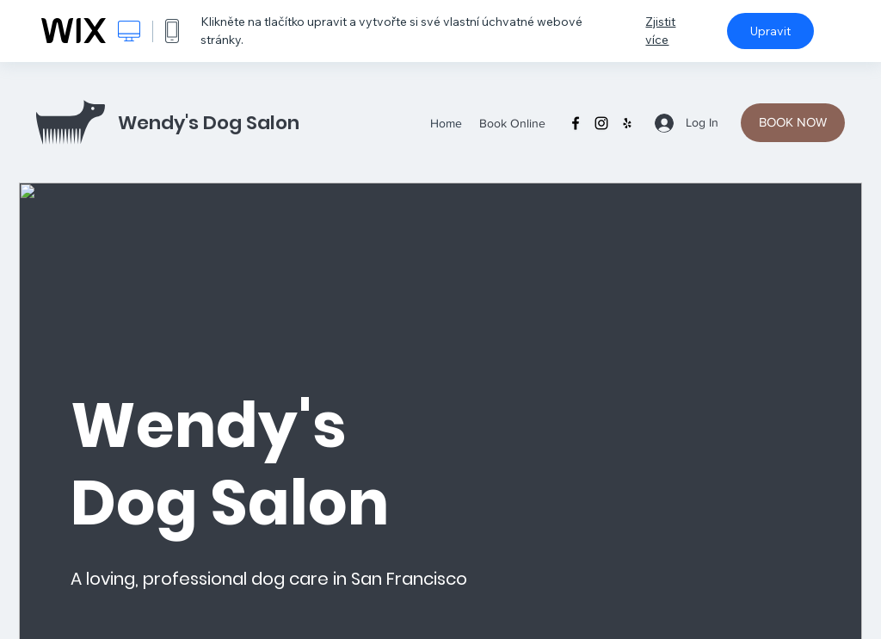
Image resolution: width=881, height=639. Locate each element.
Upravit (770, 31)
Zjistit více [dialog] (660, 30)
